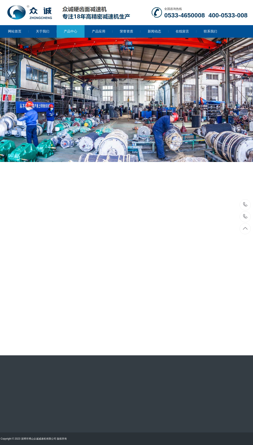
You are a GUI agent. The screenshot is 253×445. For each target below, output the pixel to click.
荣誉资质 (130, 31)
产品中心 (70, 31)
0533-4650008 (245, 204)
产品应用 (102, 31)
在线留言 (186, 31)
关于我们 (46, 31)
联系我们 (210, 31)
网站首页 (18, 31)
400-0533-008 (245, 216)
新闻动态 (158, 31)
